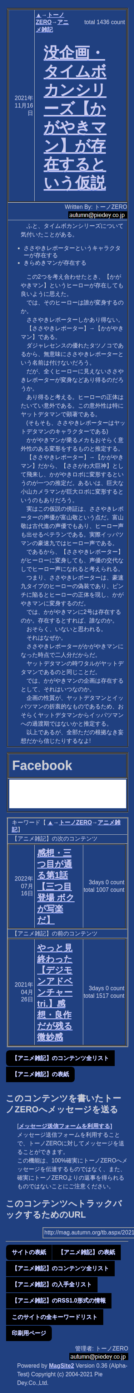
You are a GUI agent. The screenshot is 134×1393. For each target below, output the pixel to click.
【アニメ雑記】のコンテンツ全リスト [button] (60, 1058)
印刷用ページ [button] (29, 1333)
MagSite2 (61, 1366)
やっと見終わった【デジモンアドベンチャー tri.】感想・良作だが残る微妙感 (55, 992)
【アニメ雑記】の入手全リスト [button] (52, 1284)
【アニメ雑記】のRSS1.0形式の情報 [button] (59, 1300)
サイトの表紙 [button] (29, 1252)
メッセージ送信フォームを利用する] (65, 1126)
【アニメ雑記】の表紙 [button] (40, 1074)
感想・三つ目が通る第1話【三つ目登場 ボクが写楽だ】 (56, 886)
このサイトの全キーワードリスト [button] (55, 1317)
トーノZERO (75, 822)
